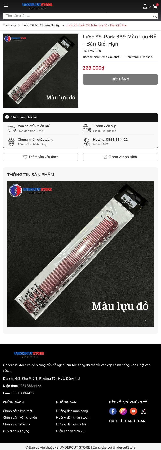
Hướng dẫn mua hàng (72, 411)
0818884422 (30, 386)
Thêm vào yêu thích (40, 157)
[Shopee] (133, 411)
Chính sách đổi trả (16, 424)
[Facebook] (113, 411)
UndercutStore (124, 447)
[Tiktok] (143, 411)
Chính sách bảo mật (17, 411)
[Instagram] (123, 411)
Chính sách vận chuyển (20, 417)
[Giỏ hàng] (155, 6)
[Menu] (6, 6)
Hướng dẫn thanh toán (72, 417)
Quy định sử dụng (16, 431)
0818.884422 (117, 139)
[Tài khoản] (146, 6)
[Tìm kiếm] (155, 16)
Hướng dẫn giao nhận (72, 424)
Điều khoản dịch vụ (70, 431)
